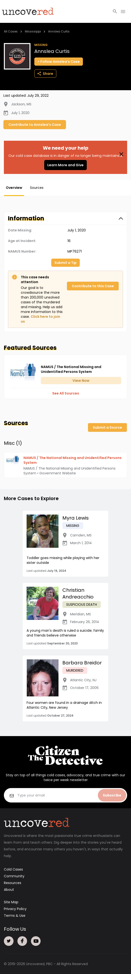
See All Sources (65, 393)
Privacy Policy (15, 908)
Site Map (11, 902)
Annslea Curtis (59, 31)
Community (14, 876)
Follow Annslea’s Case (58, 61)
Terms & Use (14, 915)
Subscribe (112, 795)
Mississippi (33, 31)
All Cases (11, 31)
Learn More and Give (65, 165)
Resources (12, 882)
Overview (14, 187)
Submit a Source (107, 427)
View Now (81, 380)
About (9, 889)
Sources (37, 187)
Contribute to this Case (93, 286)
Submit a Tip (65, 262)
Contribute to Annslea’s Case (34, 124)
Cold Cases (13, 869)
